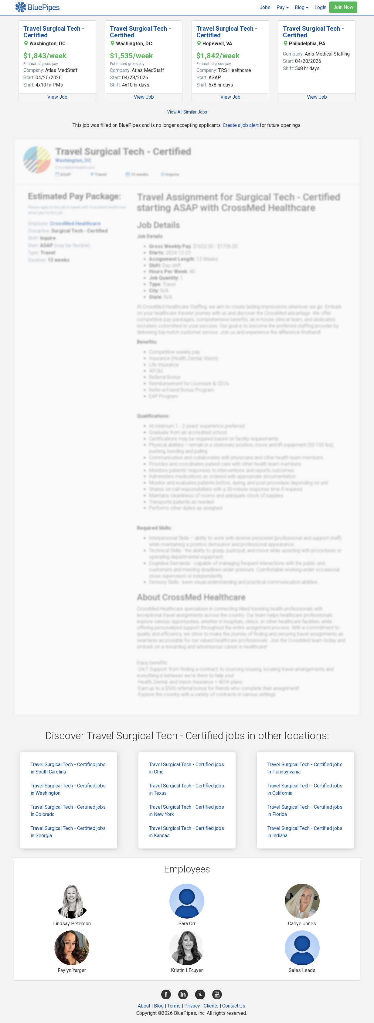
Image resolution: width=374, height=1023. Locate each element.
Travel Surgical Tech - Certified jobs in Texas (186, 789)
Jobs (265, 7)
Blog (159, 1006)
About (144, 1006)
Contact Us (233, 1006)
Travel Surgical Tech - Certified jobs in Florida (304, 810)
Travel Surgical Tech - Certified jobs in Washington (68, 789)
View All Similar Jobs (187, 112)
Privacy (192, 1006)
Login (320, 7)
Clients (211, 1006)
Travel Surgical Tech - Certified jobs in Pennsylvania (304, 768)
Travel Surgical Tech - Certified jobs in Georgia (68, 831)
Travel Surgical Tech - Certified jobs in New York (186, 810)
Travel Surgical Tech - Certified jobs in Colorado (68, 810)
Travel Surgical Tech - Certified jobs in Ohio (186, 768)
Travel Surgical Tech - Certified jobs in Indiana (304, 831)
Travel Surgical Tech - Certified (53, 32)
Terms (174, 1006)
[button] (283, 7)
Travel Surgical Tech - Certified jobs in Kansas (186, 831)
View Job (57, 97)
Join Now (343, 7)
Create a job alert (241, 125)
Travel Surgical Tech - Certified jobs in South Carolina (68, 768)
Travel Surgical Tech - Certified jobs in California (304, 789)
